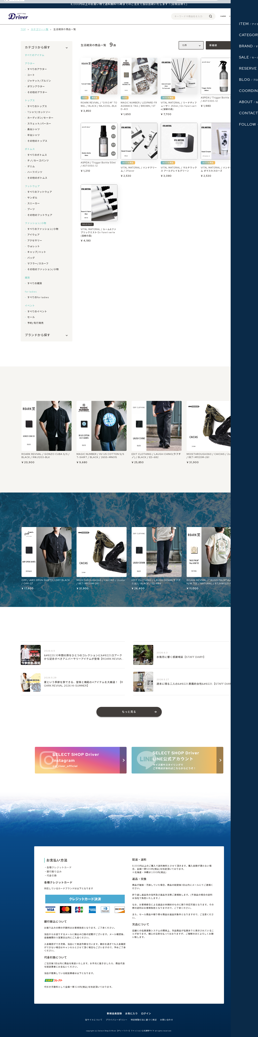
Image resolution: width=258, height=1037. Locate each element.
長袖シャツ (33, 129)
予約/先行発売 (35, 322)
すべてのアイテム (34, 55)
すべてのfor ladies (38, 297)
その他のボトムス (37, 177)
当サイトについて (93, 1020)
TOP (23, 29)
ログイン (225, 16)
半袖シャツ (33, 135)
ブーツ (31, 209)
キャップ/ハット (36, 252)
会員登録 (212, 16)
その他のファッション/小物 (43, 269)
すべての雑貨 (34, 283)
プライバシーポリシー (116, 1020)
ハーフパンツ (34, 172)
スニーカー (33, 203)
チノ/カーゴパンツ (38, 160)
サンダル (32, 197)
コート (31, 74)
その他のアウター (37, 92)
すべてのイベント (37, 311)
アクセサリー (34, 240)
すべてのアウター (37, 69)
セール (31, 317)
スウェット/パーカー (39, 123)
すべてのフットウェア (39, 191)
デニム (31, 166)
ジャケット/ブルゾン (39, 80)
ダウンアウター (36, 86)
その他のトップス (37, 140)
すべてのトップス (37, 106)
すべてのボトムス (37, 154)
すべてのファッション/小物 (42, 229)
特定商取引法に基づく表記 (144, 1020)
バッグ (31, 257)
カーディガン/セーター (40, 117)
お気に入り (131, 1013)
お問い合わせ (166, 1020)
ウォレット (33, 246)
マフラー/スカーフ (38, 263)
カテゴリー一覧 (39, 29)
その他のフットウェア (39, 215)
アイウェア (33, 234)
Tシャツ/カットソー (39, 112)
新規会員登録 (114, 1013)
